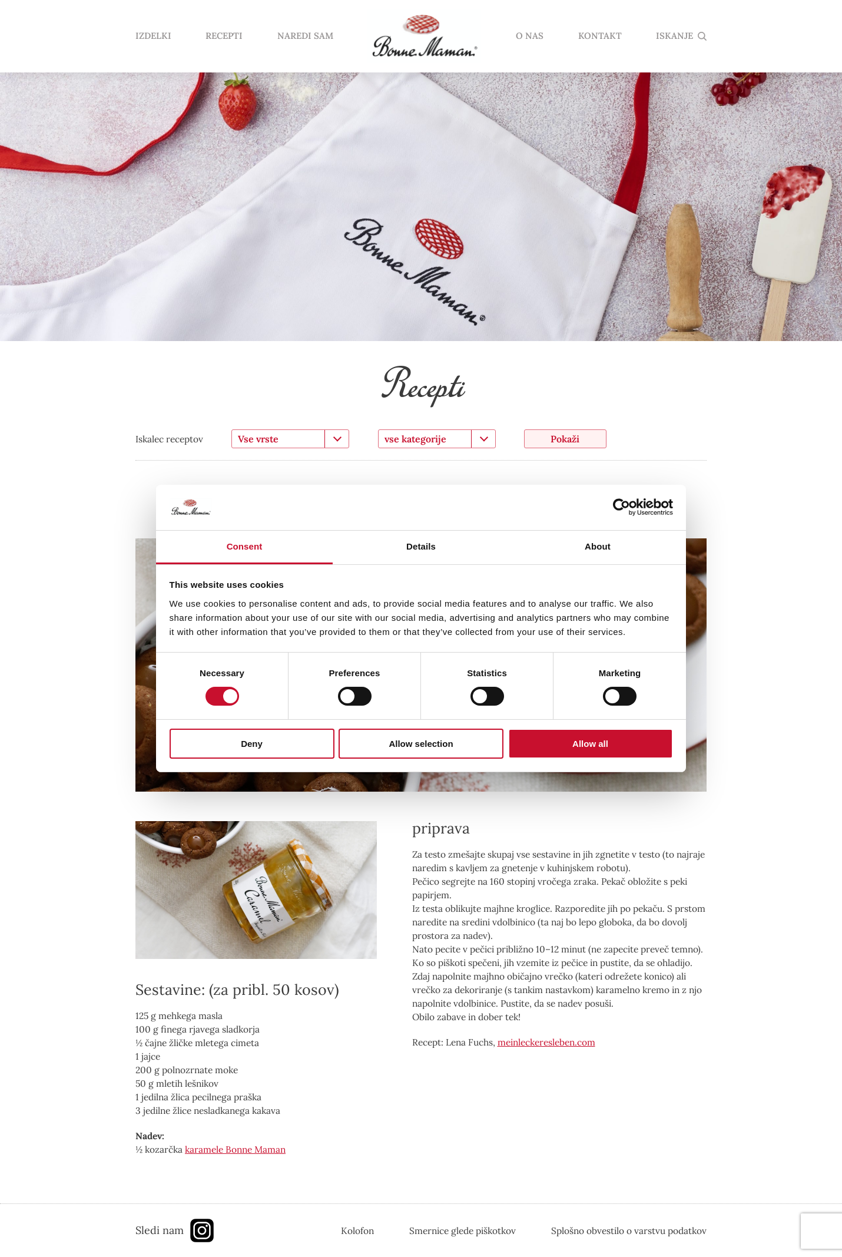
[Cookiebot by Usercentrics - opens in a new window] (621, 507)
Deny (252, 744)
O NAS (529, 36)
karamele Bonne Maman (235, 1149)
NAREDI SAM (305, 36)
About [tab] (598, 546)
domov (424, 36)
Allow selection (421, 744)
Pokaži (565, 439)
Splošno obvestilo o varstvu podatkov (629, 1230)
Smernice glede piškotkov (462, 1230)
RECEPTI (224, 36)
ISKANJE (674, 36)
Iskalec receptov (169, 439)
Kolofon (357, 1230)
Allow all (590, 744)
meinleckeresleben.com (546, 1042)
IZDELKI (153, 36)
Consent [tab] (245, 546)
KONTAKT (600, 36)
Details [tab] (421, 546)
